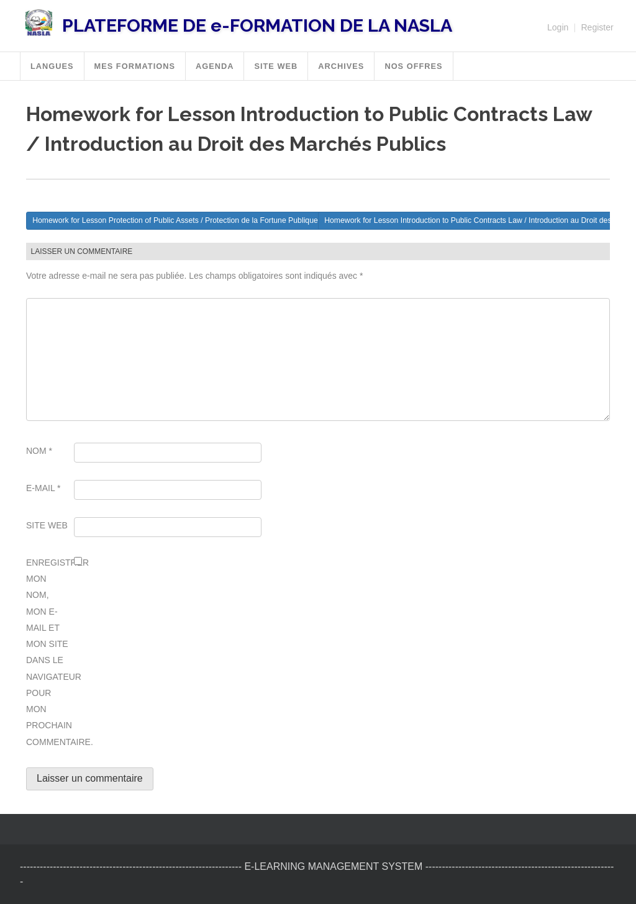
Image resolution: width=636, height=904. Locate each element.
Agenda (215, 66)
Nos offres (413, 66)
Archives (341, 66)
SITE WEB (276, 66)
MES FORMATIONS (134, 66)
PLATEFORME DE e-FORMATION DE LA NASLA (257, 25)
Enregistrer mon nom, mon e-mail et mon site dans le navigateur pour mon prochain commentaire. (48, 652)
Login (557, 27)
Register (597, 27)
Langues (52, 66)
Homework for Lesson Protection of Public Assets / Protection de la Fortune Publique (175, 220)
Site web (47, 525)
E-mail (43, 488)
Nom (39, 451)
